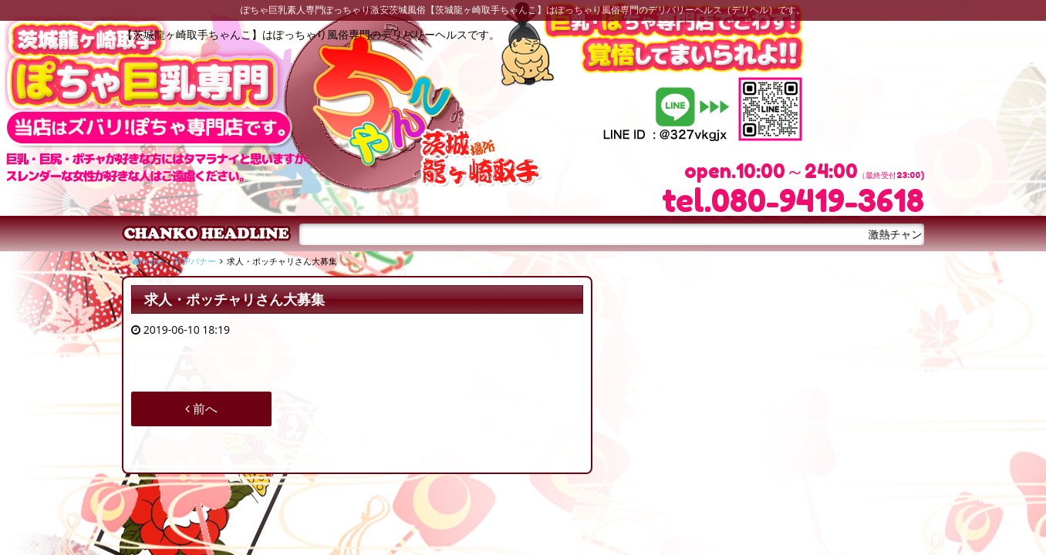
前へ (201, 408)
